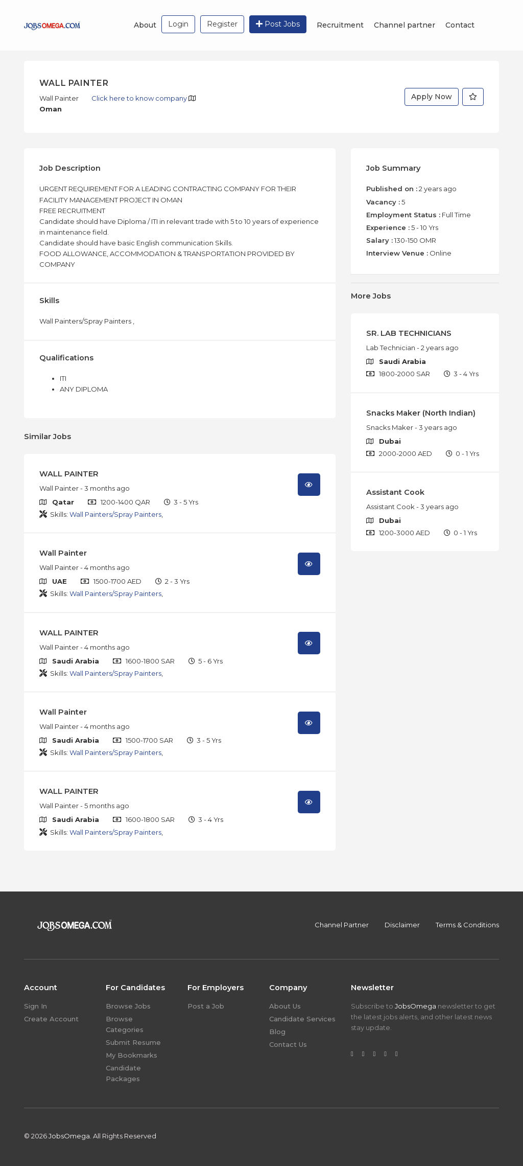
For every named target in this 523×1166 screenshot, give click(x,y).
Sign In (35, 1006)
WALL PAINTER (69, 473)
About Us (285, 1006)
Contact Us (288, 1044)
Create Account (51, 1019)
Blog (277, 1031)
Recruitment (340, 25)
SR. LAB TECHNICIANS (408, 333)
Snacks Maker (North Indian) (421, 413)
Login (178, 24)
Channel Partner (342, 925)
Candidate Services (302, 1019)
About (145, 25)
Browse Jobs (128, 1006)
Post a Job (205, 1006)
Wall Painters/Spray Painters (115, 514)
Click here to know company (139, 98)
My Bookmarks (131, 1055)
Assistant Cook (395, 492)
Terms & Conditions (467, 925)
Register (222, 24)
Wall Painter (63, 553)
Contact (459, 25)
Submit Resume (133, 1042)
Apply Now (431, 96)
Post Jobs (278, 24)
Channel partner (404, 25)
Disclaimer (402, 925)
